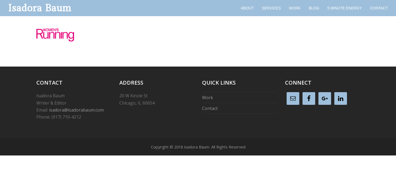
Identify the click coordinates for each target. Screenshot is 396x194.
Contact (210, 108)
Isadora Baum (39, 8)
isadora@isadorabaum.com (76, 110)
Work (207, 98)
